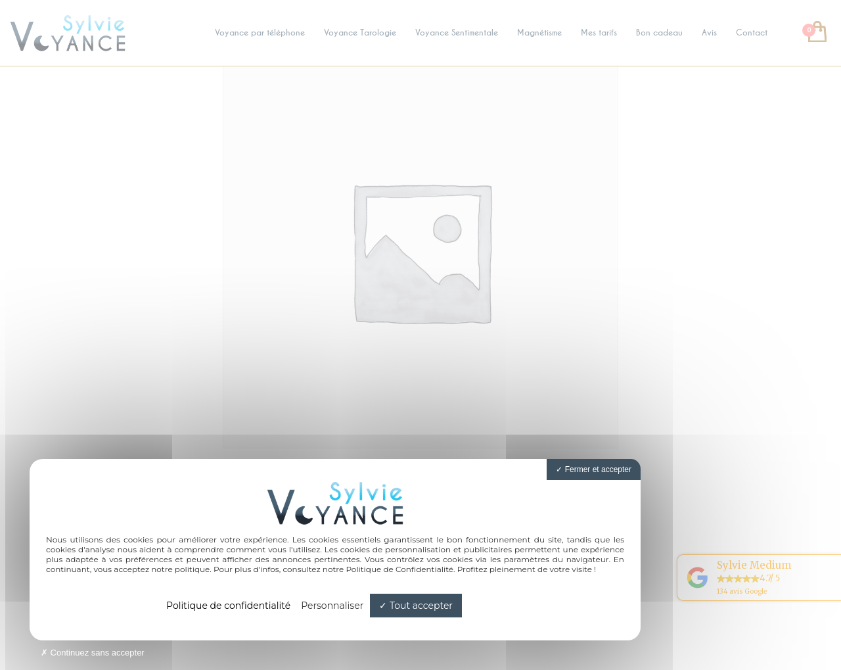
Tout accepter (416, 605)
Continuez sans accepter (93, 653)
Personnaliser (332, 605)
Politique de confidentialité (228, 605)
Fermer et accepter (593, 469)
